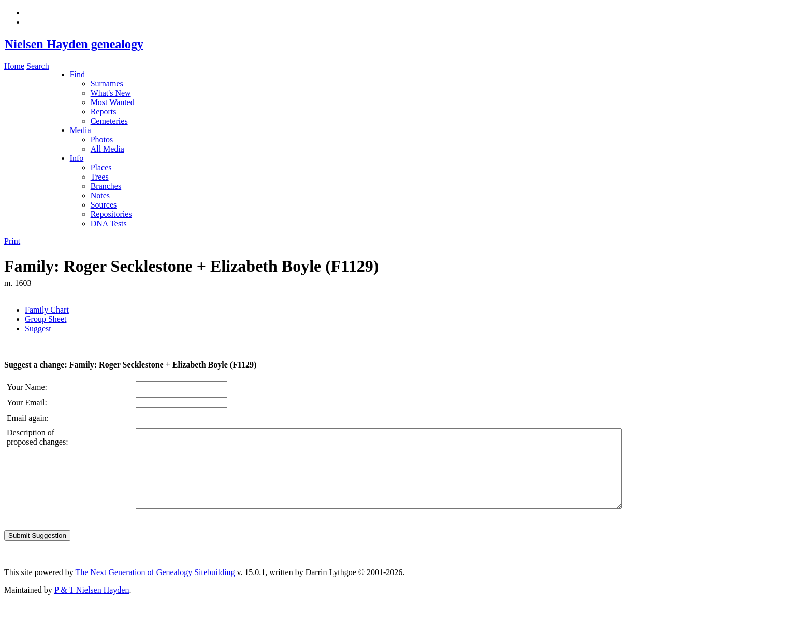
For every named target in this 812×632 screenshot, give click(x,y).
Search (37, 66)
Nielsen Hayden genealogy (73, 44)
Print (12, 241)
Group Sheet (45, 319)
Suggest (38, 328)
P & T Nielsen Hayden (91, 605)
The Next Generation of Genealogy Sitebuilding (155, 587)
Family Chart (47, 309)
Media (80, 130)
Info (77, 158)
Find (77, 74)
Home (14, 66)
